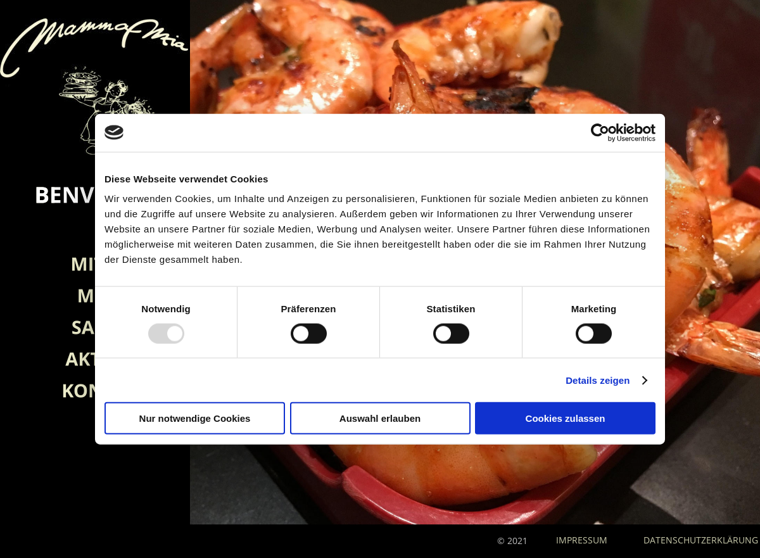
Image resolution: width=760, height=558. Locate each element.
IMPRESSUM (583, 540)
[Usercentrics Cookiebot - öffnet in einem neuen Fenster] (600, 132)
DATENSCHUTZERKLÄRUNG (700, 540)
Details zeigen (598, 379)
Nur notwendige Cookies (195, 418)
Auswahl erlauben (380, 418)
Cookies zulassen (565, 418)
